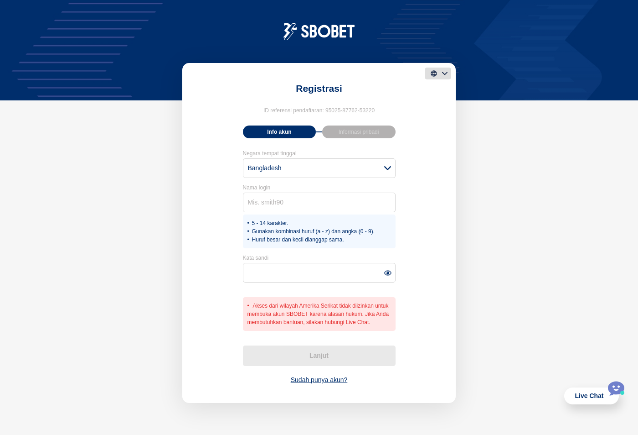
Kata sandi (256, 258)
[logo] (319, 31)
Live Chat (589, 395)
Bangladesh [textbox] (265, 168)
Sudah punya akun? (319, 379)
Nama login (257, 187)
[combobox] (319, 168)
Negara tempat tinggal (270, 153)
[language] (438, 73)
